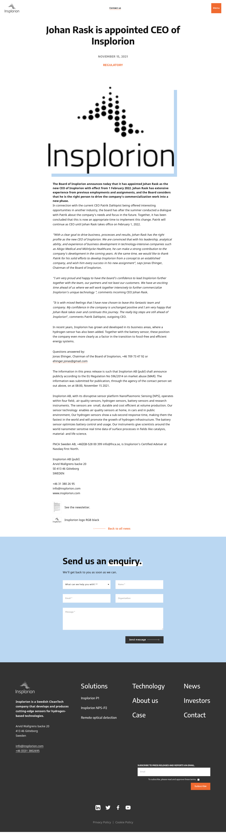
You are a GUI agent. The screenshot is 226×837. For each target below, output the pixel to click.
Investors (197, 703)
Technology (148, 689)
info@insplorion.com (29, 749)
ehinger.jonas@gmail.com (70, 361)
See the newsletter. (71, 507)
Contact (195, 718)
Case (139, 718)
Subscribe (201, 789)
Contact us (115, 8)
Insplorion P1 (90, 701)
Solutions (94, 689)
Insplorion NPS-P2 (94, 710)
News (192, 689)
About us (145, 703)
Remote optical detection (99, 720)
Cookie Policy (124, 825)
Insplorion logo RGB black (76, 520)
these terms (190, 782)
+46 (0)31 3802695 (28, 753)
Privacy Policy (102, 825)
